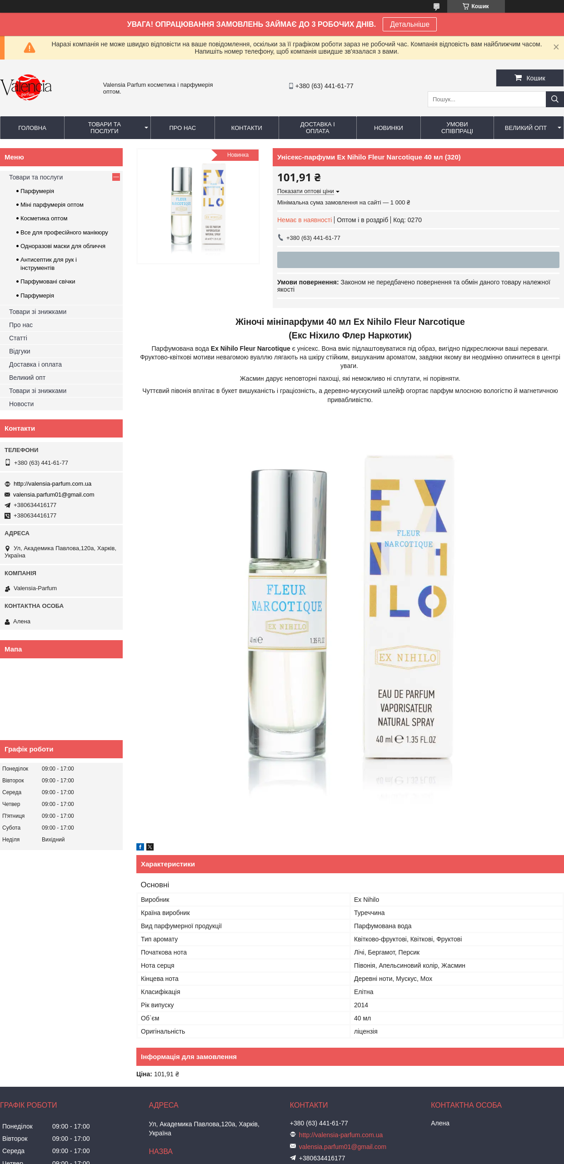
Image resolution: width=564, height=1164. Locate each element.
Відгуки (19, 351)
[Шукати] (555, 99)
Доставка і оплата (317, 127)
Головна (32, 127)
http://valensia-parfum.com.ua (52, 483)
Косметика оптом (43, 218)
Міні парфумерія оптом (52, 204)
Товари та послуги (104, 127)
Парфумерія (37, 191)
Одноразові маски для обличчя (62, 246)
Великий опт (526, 127)
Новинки (388, 127)
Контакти (246, 127)
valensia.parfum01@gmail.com (54, 494)
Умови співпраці (457, 127)
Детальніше (409, 24)
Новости (21, 404)
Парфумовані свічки (47, 281)
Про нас (182, 127)
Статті (18, 338)
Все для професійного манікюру (64, 232)
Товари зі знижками (37, 311)
